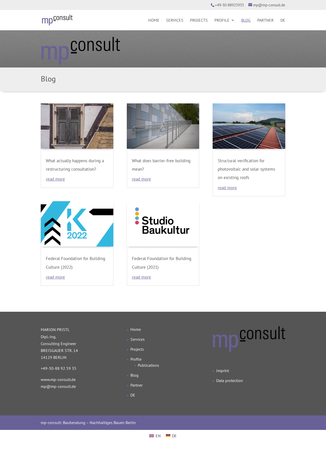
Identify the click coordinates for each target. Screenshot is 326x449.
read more (55, 179)
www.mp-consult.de (58, 379)
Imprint (222, 370)
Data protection (229, 380)
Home (153, 20)
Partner (265, 20)
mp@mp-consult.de (58, 386)
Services (174, 20)
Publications (148, 365)
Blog (246, 20)
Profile (221, 20)
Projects (199, 20)
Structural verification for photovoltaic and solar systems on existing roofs (246, 169)
